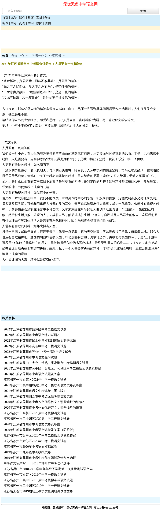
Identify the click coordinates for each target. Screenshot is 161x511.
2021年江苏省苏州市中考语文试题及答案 (32, 374)
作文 (48, 17)
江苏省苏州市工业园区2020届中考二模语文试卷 (37, 418)
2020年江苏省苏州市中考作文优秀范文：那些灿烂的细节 (43, 407)
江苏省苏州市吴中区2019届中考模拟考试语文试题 (38, 480)
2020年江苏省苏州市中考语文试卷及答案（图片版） (40, 430)
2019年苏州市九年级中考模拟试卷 (27, 452)
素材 (39, 17)
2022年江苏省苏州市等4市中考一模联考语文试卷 (37, 351)
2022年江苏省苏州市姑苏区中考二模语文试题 (35, 329)
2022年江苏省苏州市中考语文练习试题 (30, 357)
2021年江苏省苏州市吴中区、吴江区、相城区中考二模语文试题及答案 (52, 368)
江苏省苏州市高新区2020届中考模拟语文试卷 (35, 413)
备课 (5, 23)
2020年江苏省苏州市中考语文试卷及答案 (32, 424)
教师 (39, 23)
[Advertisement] (29, 39)
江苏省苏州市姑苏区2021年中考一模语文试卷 (35, 379)
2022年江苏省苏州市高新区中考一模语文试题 (35, 346)
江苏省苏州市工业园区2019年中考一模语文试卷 (37, 485)
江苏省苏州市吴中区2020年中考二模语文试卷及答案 (40, 435)
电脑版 (46, 507)
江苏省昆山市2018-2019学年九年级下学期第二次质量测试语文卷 (48, 469)
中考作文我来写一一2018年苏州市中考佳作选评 (37, 463)
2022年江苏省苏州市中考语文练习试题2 (31, 335)
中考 (14, 23)
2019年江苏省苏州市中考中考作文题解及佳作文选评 (40, 458)
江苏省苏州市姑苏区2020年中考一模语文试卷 (35, 441)
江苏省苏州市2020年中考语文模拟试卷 (30, 446)
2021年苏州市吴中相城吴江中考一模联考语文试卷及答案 (43, 385)
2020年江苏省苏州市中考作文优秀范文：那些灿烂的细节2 (44, 402)
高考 (22, 23)
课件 (22, 17)
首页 (5, 17)
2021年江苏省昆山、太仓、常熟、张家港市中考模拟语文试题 (46, 363)
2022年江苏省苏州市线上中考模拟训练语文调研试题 (40, 340)
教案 (31, 17)
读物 (48, 23)
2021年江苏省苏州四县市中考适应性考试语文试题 (38, 396)
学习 (31, 23)
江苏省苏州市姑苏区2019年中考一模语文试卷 (35, 474)
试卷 (14, 17)
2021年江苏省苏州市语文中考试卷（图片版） (35, 391)
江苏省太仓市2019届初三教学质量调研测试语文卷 (38, 491)
